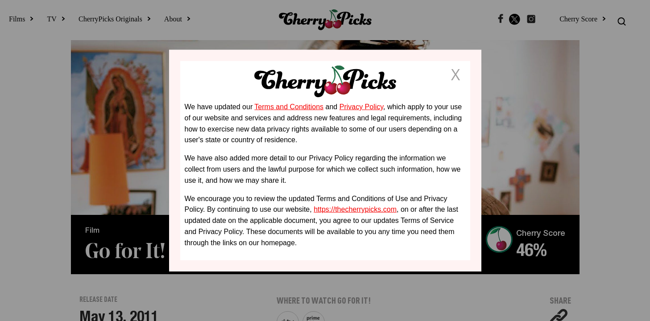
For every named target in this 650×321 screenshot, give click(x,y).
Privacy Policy (361, 107)
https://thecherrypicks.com (355, 209)
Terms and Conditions (288, 107)
